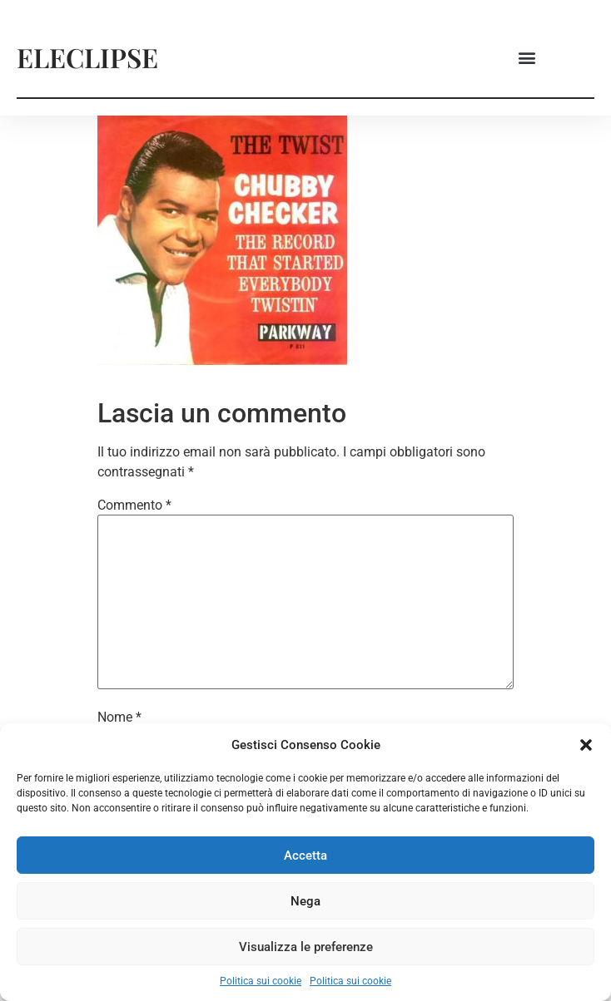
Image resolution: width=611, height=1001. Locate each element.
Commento (134, 505)
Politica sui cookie (260, 981)
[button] (586, 745)
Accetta (305, 855)
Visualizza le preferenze (306, 946)
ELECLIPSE (87, 57)
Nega (305, 901)
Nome (119, 717)
